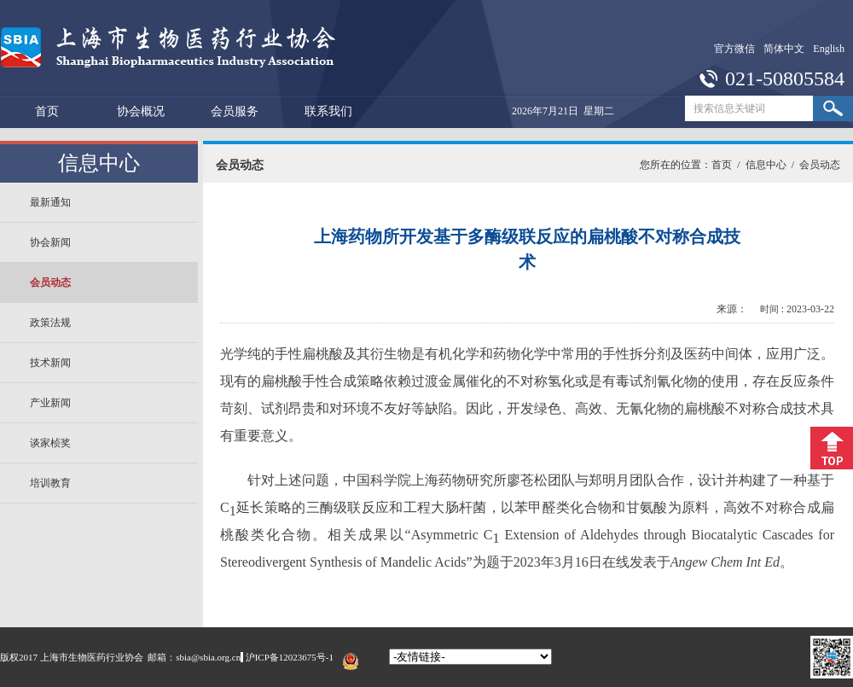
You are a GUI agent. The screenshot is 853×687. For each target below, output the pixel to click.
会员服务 (234, 111)
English (828, 49)
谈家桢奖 (50, 443)
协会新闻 (50, 242)
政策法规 (50, 323)
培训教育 (50, 483)
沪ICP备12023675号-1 (290, 657)
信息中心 (766, 165)
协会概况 (141, 111)
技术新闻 (50, 363)
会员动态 (50, 282)
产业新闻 (50, 403)
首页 (47, 111)
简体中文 (783, 49)
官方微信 (734, 49)
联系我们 (328, 111)
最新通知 (50, 202)
